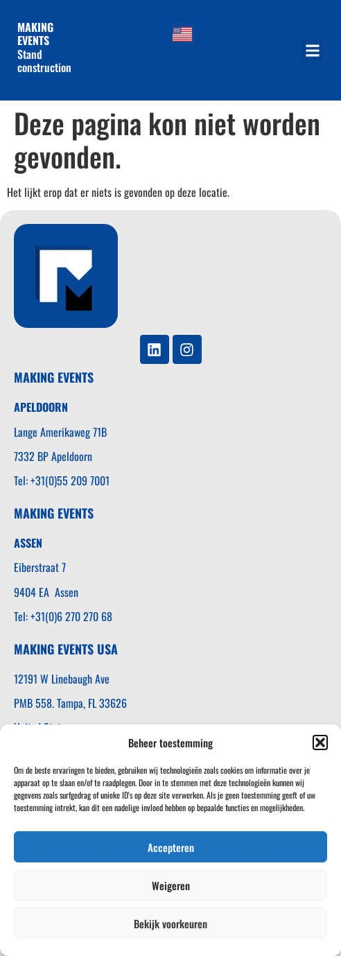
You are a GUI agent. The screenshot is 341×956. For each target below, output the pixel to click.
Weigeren (171, 885)
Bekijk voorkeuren (170, 923)
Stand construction (45, 47)
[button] (320, 742)
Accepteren (171, 847)
